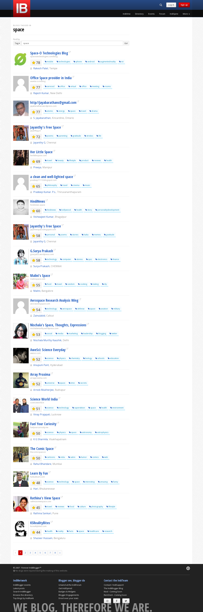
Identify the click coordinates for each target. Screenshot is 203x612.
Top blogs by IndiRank (23, 598)
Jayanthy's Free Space (45, 127)
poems (49, 135)
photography (96, 506)
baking (95, 284)
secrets (82, 383)
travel (82, 111)
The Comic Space (42, 448)
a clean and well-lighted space (51, 176)
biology (87, 358)
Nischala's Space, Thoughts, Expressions (58, 324)
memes (96, 234)
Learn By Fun (39, 473)
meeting (94, 86)
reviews (96, 160)
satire (71, 457)
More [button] (186, 13)
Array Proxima (40, 374)
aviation (103, 308)
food (48, 284)
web (105, 457)
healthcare (93, 531)
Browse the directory (23, 595)
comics (94, 457)
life (99, 135)
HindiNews (37, 201)
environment (117, 407)
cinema (75, 185)
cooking (82, 284)
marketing (72, 333)
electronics (101, 259)
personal (50, 234)
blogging (101, 333)
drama (93, 111)
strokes (88, 135)
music (86, 185)
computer (65, 259)
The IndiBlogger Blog (113, 588)
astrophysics (101, 432)
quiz (89, 259)
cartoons (50, 457)
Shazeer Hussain (42, 538)
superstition (78, 407)
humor (83, 457)
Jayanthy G (39, 142)
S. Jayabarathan (42, 118)
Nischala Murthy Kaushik (47, 340)
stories (74, 234)
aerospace (66, 308)
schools (99, 358)
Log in (171, 5)
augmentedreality (107, 61)
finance (115, 259)
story (88, 210)
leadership (87, 333)
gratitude (76, 135)
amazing (103, 481)
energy (61, 111)
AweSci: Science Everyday (48, 349)
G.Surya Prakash (41, 250)
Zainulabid (39, 315)
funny (114, 481)
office (61, 86)
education (113, 358)
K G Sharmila (40, 439)
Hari (35, 488)
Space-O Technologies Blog (49, 53)
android (90, 61)
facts (70, 531)
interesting (89, 481)
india (61, 457)
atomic (49, 111)
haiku (85, 234)
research (107, 531)
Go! (126, 43)
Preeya (37, 167)
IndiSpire (174, 13)
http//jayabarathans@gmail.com (53, 102)
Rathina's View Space (45, 497)
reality (59, 531)
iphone (78, 61)
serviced (49, 86)
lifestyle (71, 160)
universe (49, 383)
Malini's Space (40, 275)
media (59, 333)
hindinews (50, 210)
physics (61, 358)
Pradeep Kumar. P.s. (44, 192)
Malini (36, 291)
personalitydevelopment (107, 210)
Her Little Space (41, 151)
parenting (62, 135)
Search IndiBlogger (22, 591)
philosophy (51, 185)
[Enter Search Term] (72, 43)
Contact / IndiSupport (114, 584)
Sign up (184, 5)
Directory (139, 13)
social (48, 333)
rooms (107, 86)
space (71, 111)
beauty (59, 160)
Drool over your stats (68, 598)
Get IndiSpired (65, 588)
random (70, 284)
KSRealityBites (40, 522)
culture (82, 506)
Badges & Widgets (67, 591)
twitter (113, 333)
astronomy (86, 432)
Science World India (44, 399)
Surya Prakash (41, 266)
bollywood (65, 210)
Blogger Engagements (69, 595)
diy (104, 284)
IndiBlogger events (22, 584)
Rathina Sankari (42, 513)
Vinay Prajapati (41, 414)
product (83, 160)
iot (121, 61)
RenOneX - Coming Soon (115, 595)
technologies (63, 61)
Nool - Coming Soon (113, 591)
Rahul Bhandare (42, 464)
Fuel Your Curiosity (43, 423)
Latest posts (19, 588)
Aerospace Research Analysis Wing (54, 300)
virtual (72, 86)
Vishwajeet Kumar (43, 216)
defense (79, 308)
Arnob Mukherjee (43, 390)
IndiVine (126, 13)
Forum (162, 13)
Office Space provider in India (51, 77)
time (72, 383)
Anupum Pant (41, 365)
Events (151, 13)
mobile (49, 61)
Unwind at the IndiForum (70, 584)
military (115, 308)
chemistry (74, 358)
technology (51, 259)
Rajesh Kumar (41, 93)
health (108, 160)
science (49, 358)
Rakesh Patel (40, 68)
